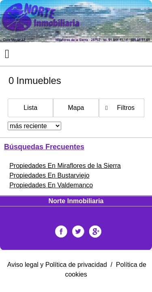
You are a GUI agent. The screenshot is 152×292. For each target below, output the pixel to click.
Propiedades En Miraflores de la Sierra (65, 165)
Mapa (76, 107)
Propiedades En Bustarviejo (49, 175)
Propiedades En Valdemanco (51, 185)
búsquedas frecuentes (44, 147)
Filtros (126, 107)
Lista (30, 107)
